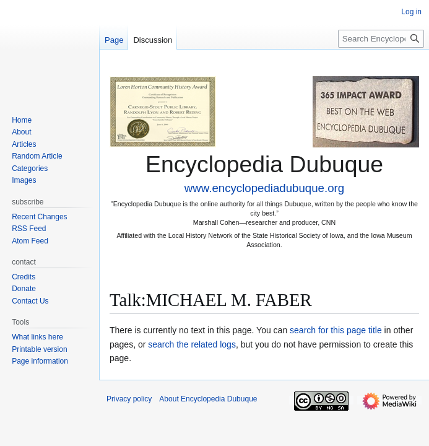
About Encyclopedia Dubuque (208, 399)
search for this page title (336, 330)
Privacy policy (129, 399)
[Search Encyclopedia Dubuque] (381, 39)
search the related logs (192, 344)
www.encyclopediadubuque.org (264, 188)
